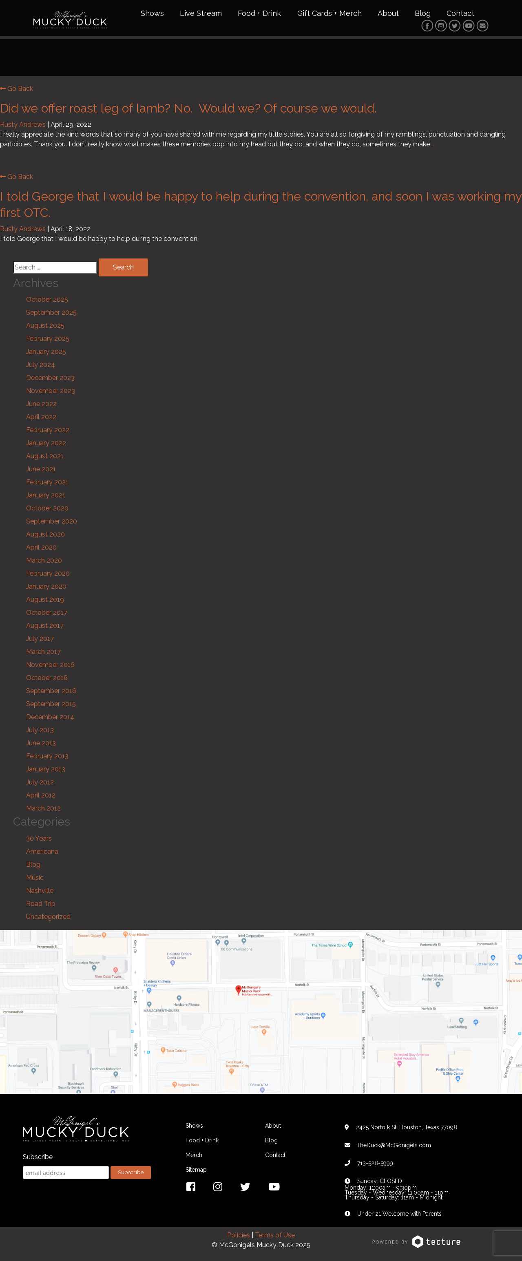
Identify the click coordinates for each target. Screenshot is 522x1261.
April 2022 (41, 418)
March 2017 (43, 653)
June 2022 (41, 405)
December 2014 (50, 718)
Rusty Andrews (23, 125)
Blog (423, 14)
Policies (238, 1236)
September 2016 (51, 692)
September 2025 (51, 314)
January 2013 (45, 770)
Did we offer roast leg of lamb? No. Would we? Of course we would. (190, 109)
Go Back (16, 89)
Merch (194, 1156)
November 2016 (50, 666)
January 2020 (46, 588)
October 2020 (47, 509)
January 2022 (46, 444)
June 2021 (41, 470)
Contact (460, 14)
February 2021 (47, 483)
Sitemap (196, 1170)
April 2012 (40, 796)
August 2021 (45, 457)
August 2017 (45, 627)
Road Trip (40, 904)
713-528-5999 (375, 1164)
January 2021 (45, 496)
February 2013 (47, 757)
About (388, 14)
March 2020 (44, 561)
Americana (42, 852)
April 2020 (41, 548)
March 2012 (43, 809)
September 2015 (51, 705)
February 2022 (47, 431)
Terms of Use (275, 1236)
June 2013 (41, 744)
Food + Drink (259, 14)
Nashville (39, 891)
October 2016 (47, 679)
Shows (152, 14)
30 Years (39, 839)
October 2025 (47, 301)
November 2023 (50, 392)
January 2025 (46, 353)
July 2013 (40, 731)
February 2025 (47, 340)
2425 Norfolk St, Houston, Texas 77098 (406, 1128)
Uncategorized (48, 917)
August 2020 (45, 535)
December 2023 (50, 379)
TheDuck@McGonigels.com (393, 1146)
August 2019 (45, 601)
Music (35, 878)
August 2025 (45, 327)
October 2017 (46, 614)
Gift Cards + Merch (329, 14)
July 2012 (40, 783)
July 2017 (40, 640)
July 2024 (40, 366)
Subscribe (38, 1158)
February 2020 (48, 575)
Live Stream (201, 14)
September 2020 (51, 522)
